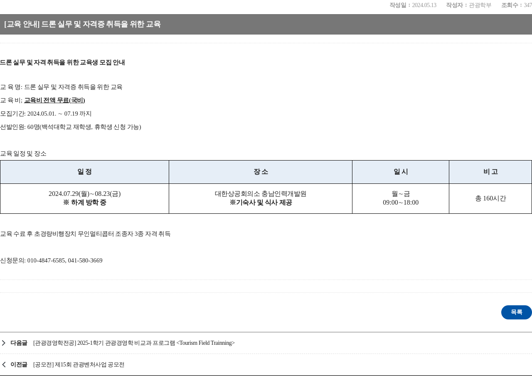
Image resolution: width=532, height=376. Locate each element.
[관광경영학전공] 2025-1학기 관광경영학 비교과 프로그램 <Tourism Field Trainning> (134, 343)
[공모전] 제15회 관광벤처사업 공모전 (79, 364)
